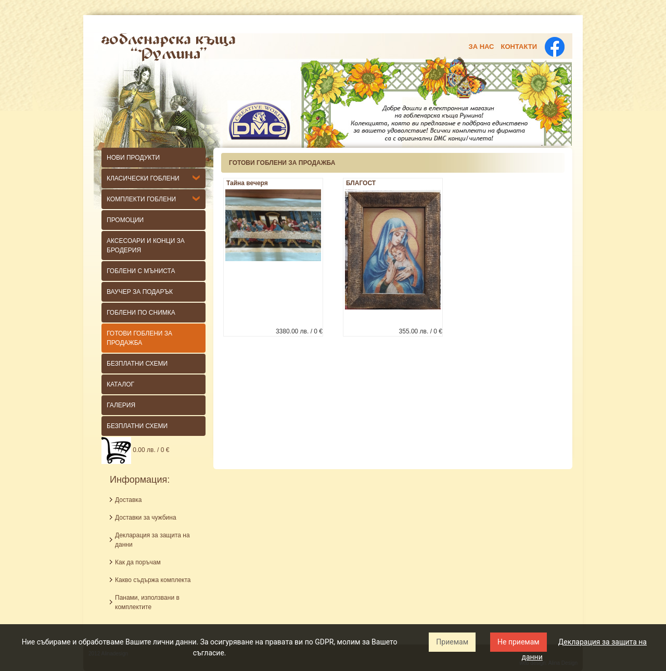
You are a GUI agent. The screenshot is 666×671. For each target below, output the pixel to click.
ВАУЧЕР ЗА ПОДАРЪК (140, 291)
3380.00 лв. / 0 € (299, 331)
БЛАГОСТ (361, 183)
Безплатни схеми (137, 426)
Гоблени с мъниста (141, 271)
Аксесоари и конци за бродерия (146, 245)
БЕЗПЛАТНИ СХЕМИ (137, 363)
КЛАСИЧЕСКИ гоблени (143, 178)
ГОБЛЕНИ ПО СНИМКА (141, 312)
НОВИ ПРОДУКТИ (133, 157)
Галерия (121, 405)
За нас (481, 46)
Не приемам (518, 642)
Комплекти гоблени (141, 199)
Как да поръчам (138, 562)
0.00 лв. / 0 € (135, 450)
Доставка (128, 500)
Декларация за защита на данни (152, 540)
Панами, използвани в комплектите (147, 602)
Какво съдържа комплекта (153, 580)
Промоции (125, 220)
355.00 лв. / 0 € (420, 331)
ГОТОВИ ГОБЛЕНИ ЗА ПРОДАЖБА (139, 338)
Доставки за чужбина (145, 517)
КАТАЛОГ (120, 384)
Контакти (519, 46)
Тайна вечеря (247, 183)
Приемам (452, 642)
